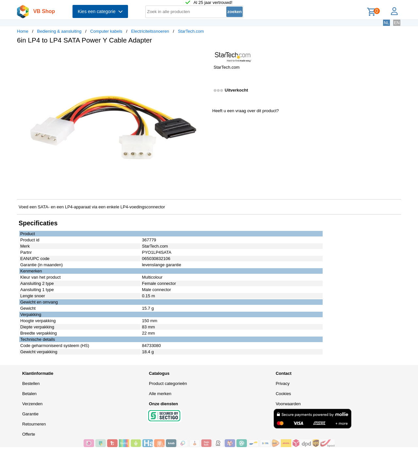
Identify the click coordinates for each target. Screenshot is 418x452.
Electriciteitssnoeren (150, 31)
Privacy (283, 383)
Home (22, 31)
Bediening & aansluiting (59, 31)
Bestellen (31, 383)
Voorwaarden (288, 403)
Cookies (283, 393)
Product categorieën (168, 383)
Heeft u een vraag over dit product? (245, 110)
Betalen (29, 393)
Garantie (30, 413)
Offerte (28, 434)
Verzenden (32, 403)
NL (386, 22)
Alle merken (160, 393)
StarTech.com (191, 31)
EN (397, 22)
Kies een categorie (100, 11)
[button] (203, 56)
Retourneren (34, 424)
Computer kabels (106, 31)
